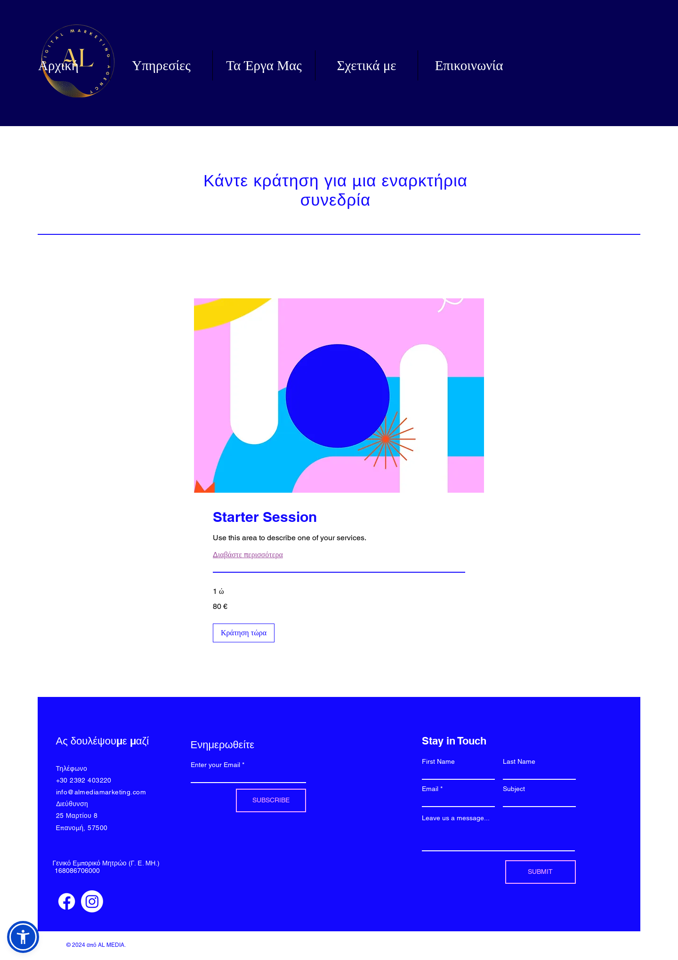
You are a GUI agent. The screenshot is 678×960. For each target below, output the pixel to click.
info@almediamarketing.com (101, 792)
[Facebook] (67, 901)
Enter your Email (215, 764)
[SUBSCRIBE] (271, 800)
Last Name (519, 761)
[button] (243, 633)
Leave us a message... (456, 818)
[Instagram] (92, 901)
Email (430, 788)
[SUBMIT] (540, 872)
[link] (339, 517)
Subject (514, 788)
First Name (438, 761)
